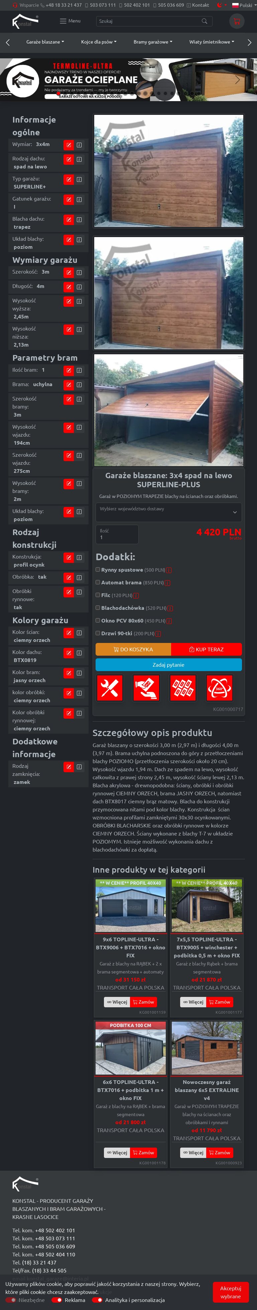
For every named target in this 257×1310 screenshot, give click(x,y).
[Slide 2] (65, 93)
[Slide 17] (165, 93)
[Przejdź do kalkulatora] (68, 145)
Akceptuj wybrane (230, 1292)
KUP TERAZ (206, 649)
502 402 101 (137, 5)
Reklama (75, 1300)
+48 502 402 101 (55, 1230)
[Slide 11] (125, 93)
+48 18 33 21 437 (64, 5)
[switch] (56, 1300)
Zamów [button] (143, 1002)
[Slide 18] (172, 93)
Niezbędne (32, 1300)
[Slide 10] (118, 93)
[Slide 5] (85, 93)
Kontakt (200, 5)
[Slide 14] (145, 93)
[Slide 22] (199, 93)
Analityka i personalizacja (135, 1300)
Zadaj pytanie (168, 665)
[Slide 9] (112, 93)
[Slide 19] (178, 93)
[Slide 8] (105, 93)
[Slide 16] (158, 93)
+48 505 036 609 (55, 1246)
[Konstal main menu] (70, 21)
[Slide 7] (98, 93)
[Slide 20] (185, 93)
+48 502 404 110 (55, 1254)
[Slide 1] (58, 93)
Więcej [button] (117, 1002)
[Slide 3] (72, 93)
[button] (39, 42)
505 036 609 (171, 5)
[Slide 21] (192, 93)
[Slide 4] (78, 93)
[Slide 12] (132, 93)
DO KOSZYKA (133, 649)
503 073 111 (103, 5)
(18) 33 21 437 (39, 1262)
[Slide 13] (138, 93)
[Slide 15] (152, 93)
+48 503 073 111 (55, 1238)
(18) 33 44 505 (49, 1270)
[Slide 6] (92, 93)
